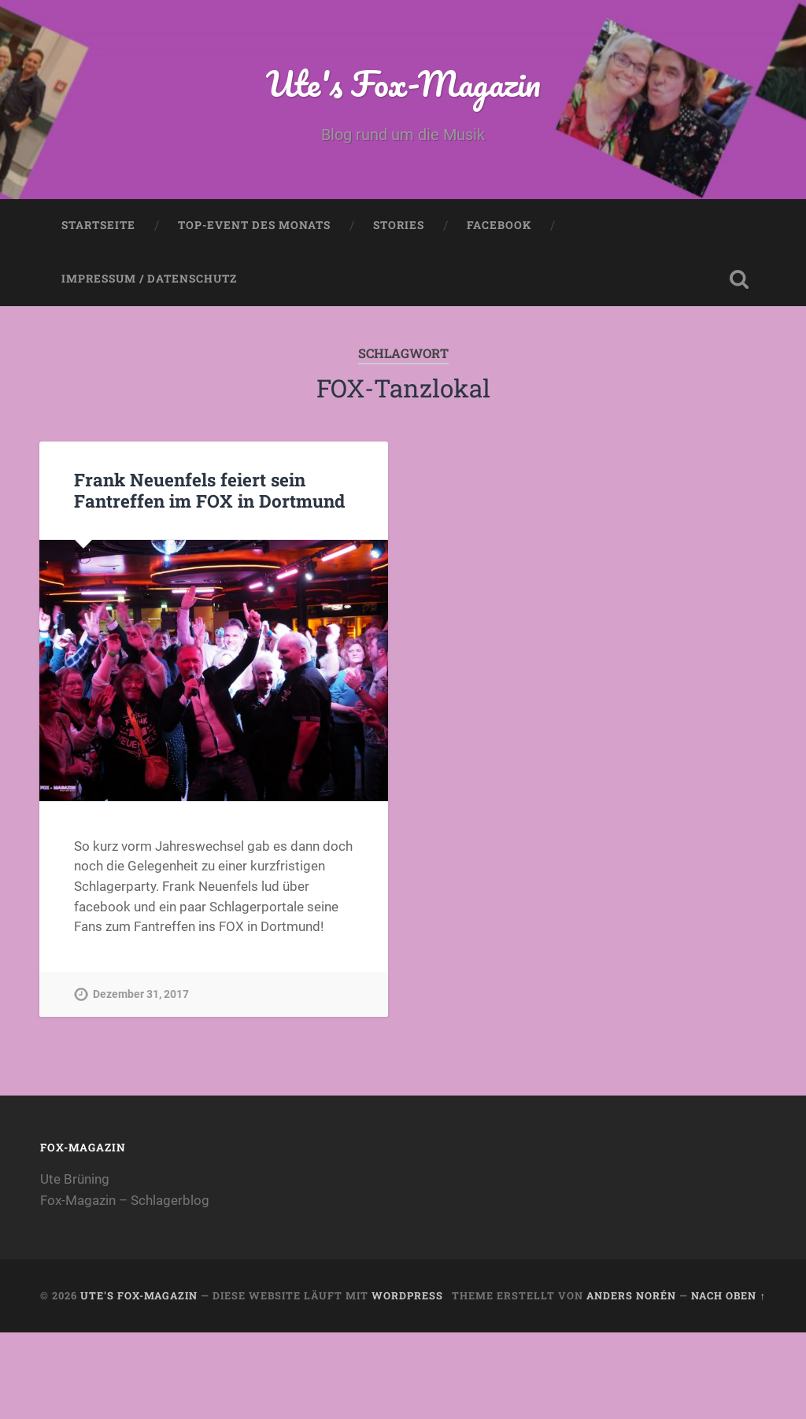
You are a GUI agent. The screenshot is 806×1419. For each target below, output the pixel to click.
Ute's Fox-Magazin (403, 83)
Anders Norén (631, 1295)
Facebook (499, 225)
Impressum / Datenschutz (149, 279)
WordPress (407, 1295)
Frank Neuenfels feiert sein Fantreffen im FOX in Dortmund (209, 489)
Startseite (98, 225)
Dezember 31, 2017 (141, 994)
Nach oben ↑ (728, 1295)
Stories (398, 225)
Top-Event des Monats (254, 225)
